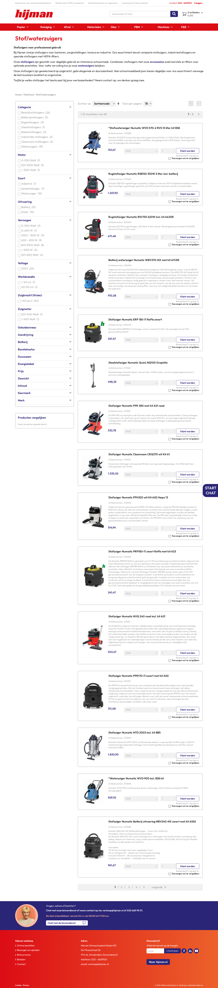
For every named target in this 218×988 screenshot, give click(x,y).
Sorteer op (84, 103)
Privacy (26, 985)
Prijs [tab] (21, 371)
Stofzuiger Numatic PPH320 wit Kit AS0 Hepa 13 (138, 497)
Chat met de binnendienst (62, 922)
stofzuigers (27, 62)
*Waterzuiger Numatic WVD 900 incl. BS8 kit (136, 778)
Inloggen (198, 3)
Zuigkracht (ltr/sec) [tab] (30, 295)
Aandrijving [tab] (25, 334)
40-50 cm (30, 287)
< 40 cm (29, 282)
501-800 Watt (33, 255)
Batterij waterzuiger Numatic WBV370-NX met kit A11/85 (143, 260)
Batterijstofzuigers (35, 117)
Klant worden (187, 150)
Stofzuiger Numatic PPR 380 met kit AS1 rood (136, 405)
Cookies (18, 985)
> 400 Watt (31, 319)
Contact (21, 964)
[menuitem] (21, 27)
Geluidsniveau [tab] (27, 327)
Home (18, 94)
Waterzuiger (32, 193)
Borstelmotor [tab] (26, 349)
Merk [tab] (21, 400)
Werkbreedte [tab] (26, 277)
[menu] (109, 27)
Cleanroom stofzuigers (38, 141)
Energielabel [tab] (26, 364)
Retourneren (24, 954)
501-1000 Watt (33, 165)
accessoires (157, 62)
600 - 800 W (32, 240)
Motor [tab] (22, 155)
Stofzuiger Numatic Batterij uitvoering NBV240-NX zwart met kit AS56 (152, 821)
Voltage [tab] (23, 263)
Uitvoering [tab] (25, 202)
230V (28, 268)
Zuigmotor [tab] (24, 309)
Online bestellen (26, 945)
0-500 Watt (31, 160)
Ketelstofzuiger (33, 188)
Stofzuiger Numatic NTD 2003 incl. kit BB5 (134, 732)
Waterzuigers (33, 146)
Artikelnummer (115, 133)
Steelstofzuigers (33, 127)
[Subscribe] (172, 950)
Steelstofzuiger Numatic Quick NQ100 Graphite (138, 362)
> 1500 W (30, 250)
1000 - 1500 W (33, 235)
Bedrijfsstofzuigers (36, 112)
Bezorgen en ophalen (28, 950)
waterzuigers (86, 65)
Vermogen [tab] (24, 220)
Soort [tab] (21, 178)
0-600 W (29, 230)
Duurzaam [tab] (24, 356)
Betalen (21, 959)
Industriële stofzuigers (37, 137)
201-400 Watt (32, 314)
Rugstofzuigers (33, 122)
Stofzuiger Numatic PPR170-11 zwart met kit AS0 (138, 676)
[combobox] (144, 14)
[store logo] (34, 15)
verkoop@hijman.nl (98, 964)
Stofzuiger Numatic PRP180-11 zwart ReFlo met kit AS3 (142, 551)
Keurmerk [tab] (24, 393)
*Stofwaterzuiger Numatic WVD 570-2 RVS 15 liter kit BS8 (144, 128)
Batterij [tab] (23, 342)
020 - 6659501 (99, 959)
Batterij (29, 207)
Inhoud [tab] (22, 385)
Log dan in (193, 155)
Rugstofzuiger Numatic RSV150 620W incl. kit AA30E (141, 217)
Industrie (29, 183)
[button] (153, 158)
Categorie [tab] (24, 107)
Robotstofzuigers (34, 132)
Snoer (28, 212)
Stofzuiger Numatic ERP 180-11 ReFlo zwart (135, 319)
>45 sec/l (30, 300)
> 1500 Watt (31, 170)
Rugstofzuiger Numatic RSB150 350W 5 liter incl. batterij (143, 174)
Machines (29, 94)
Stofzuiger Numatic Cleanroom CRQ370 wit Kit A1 (139, 454)
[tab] (41, 941)
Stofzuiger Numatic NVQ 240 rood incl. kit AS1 (136, 616)
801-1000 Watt (33, 245)
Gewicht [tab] (23, 378)
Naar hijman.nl (158, 962)
